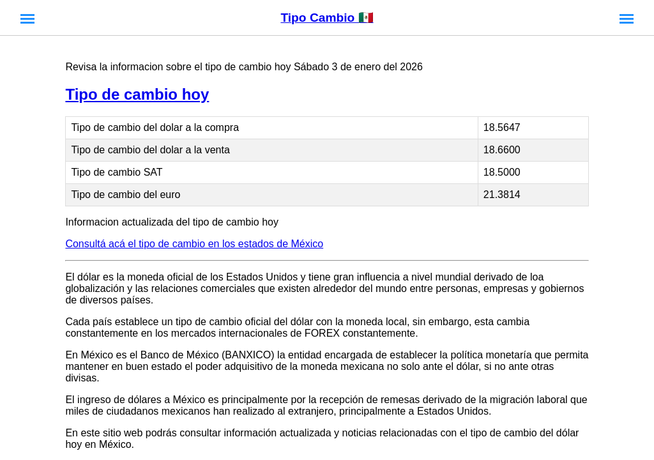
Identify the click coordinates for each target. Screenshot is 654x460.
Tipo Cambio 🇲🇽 (326, 17)
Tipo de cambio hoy (137, 94)
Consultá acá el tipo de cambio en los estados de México (194, 243)
